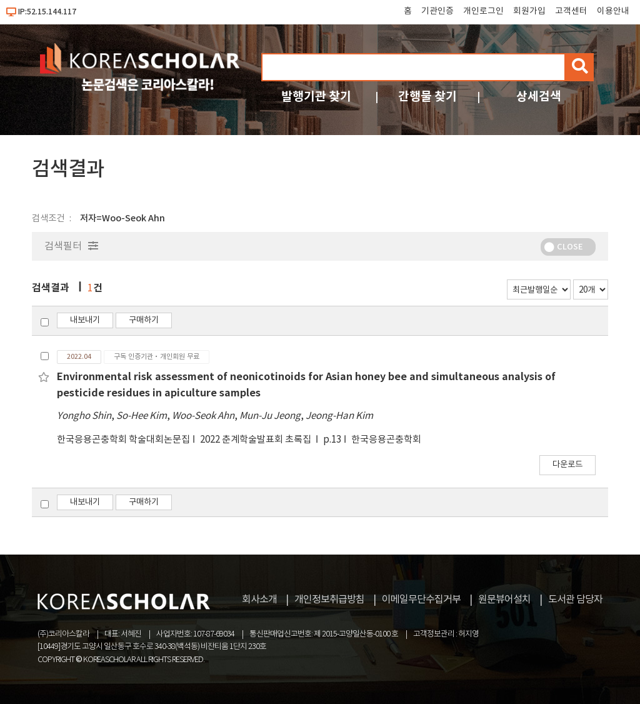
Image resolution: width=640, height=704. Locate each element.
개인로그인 (483, 11)
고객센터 (571, 11)
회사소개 (259, 599)
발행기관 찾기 (316, 96)
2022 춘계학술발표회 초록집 (256, 440)
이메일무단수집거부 (421, 599)
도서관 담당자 (575, 599)
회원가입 (529, 11)
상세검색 (538, 96)
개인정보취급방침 (329, 599)
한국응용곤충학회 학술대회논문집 (123, 440)
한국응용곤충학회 (386, 440)
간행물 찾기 (427, 96)
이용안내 (613, 11)
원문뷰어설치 (504, 599)
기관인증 (437, 11)
